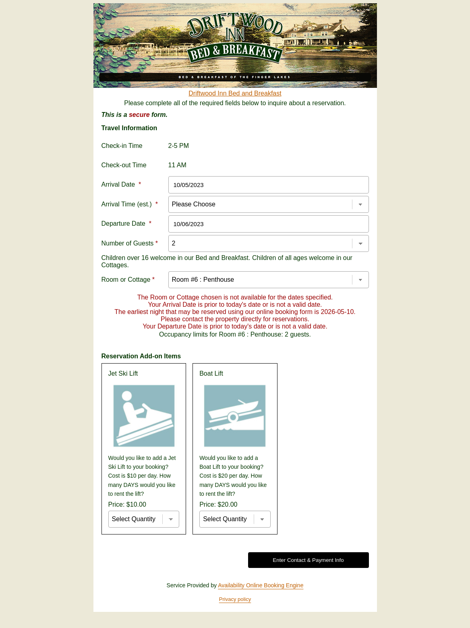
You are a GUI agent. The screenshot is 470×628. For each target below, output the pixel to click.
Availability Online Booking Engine (260, 585)
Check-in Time (122, 145)
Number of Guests (129, 243)
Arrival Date (121, 184)
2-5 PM (178, 145)
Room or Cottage (128, 279)
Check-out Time (124, 165)
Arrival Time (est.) (129, 204)
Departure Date (126, 223)
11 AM (177, 165)
